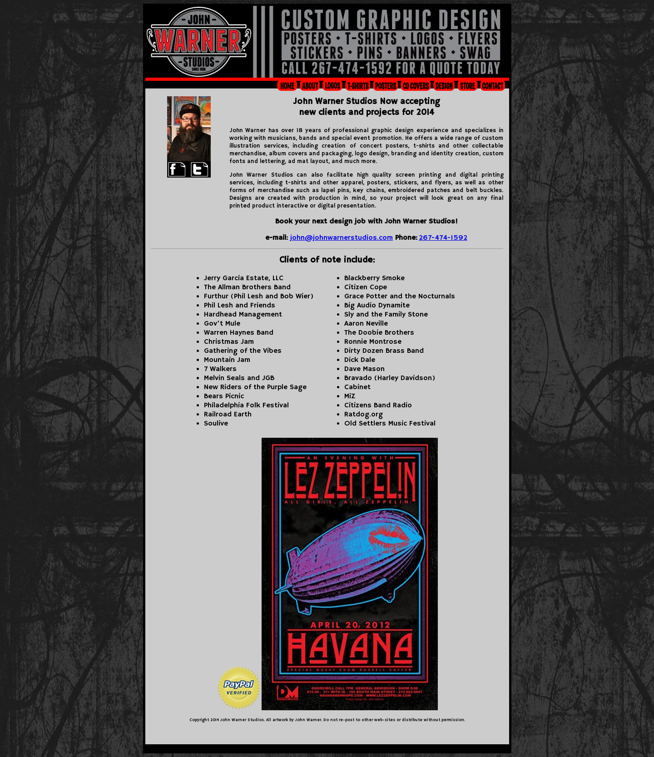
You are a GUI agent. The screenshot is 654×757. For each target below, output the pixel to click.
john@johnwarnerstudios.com (341, 237)
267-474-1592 (443, 237)
